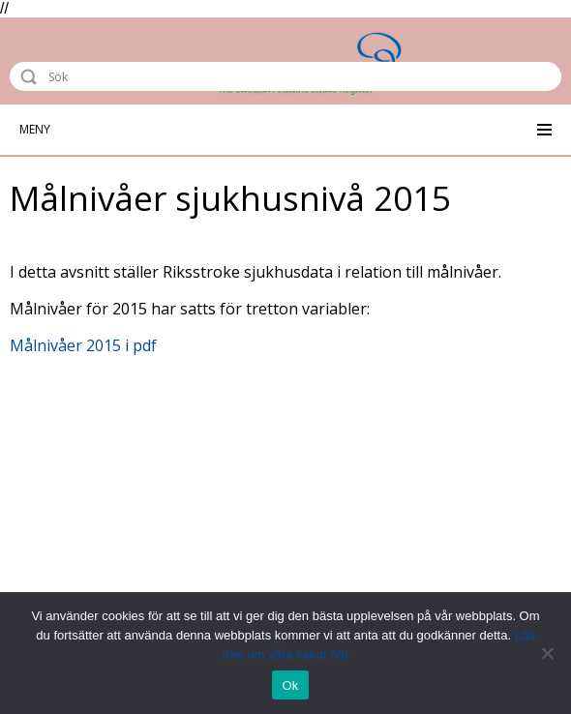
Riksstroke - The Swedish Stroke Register (103, 35)
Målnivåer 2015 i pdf (83, 345)
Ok (290, 685)
